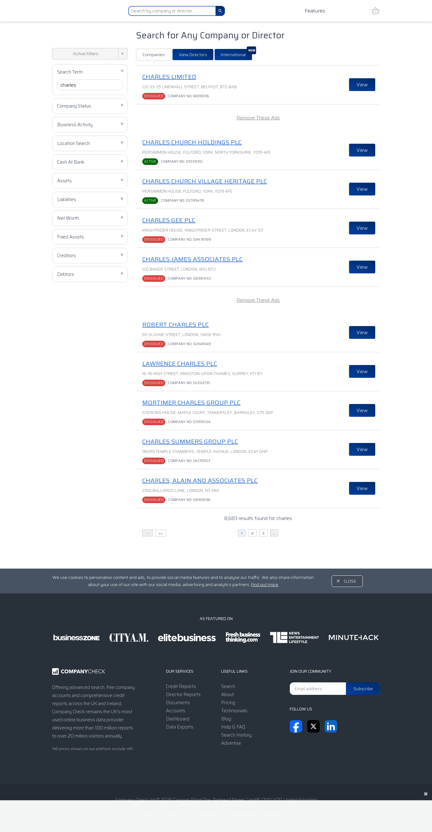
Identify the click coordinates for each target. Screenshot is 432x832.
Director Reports (183, 694)
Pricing (228, 702)
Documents (178, 702)
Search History (236, 735)
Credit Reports (181, 686)
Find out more (264, 584)
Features (315, 11)
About (227, 694)
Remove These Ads (258, 118)
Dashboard (177, 719)
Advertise (231, 743)
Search (228, 686)
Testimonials (234, 710)
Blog (226, 719)
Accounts (175, 710)
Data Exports (179, 727)
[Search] (220, 11)
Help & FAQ (233, 727)
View (362, 85)
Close (350, 581)
